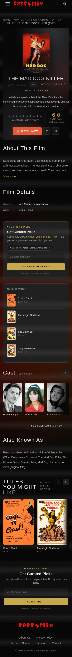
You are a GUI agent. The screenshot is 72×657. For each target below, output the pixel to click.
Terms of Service (21, 643)
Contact (56, 643)
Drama (56, 19)
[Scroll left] (58, 373)
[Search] (64, 3)
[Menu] (8, 4)
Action (32, 19)
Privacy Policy (44, 637)
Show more (9, 176)
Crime (44, 19)
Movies (19, 19)
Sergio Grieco (40, 204)
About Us (25, 637)
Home (7, 19)
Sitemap (41, 643)
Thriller (9, 23)
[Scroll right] (66, 373)
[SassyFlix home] (36, 625)
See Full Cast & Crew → (48, 425)
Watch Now (27, 131)
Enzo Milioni (24, 204)
